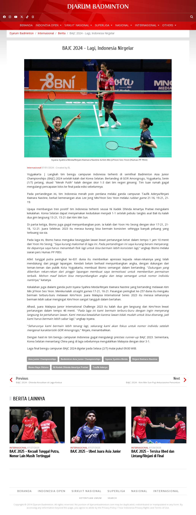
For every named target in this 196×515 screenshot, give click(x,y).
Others (168, 25)
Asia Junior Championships (42, 360)
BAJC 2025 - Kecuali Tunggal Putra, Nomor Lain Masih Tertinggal (34, 454)
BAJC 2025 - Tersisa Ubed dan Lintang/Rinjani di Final (152, 454)
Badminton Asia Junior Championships (80, 360)
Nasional (122, 25)
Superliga (102, 25)
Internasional (146, 25)
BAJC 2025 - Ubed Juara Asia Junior (95, 452)
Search (112, 499)
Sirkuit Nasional (77, 25)
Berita (61, 34)
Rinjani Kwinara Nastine (144, 360)
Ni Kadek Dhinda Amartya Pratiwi (70, 368)
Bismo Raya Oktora (38, 368)
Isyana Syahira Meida (116, 360)
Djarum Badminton (22, 34)
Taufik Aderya (100, 368)
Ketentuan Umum (90, 499)
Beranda (26, 25)
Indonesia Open (47, 25)
